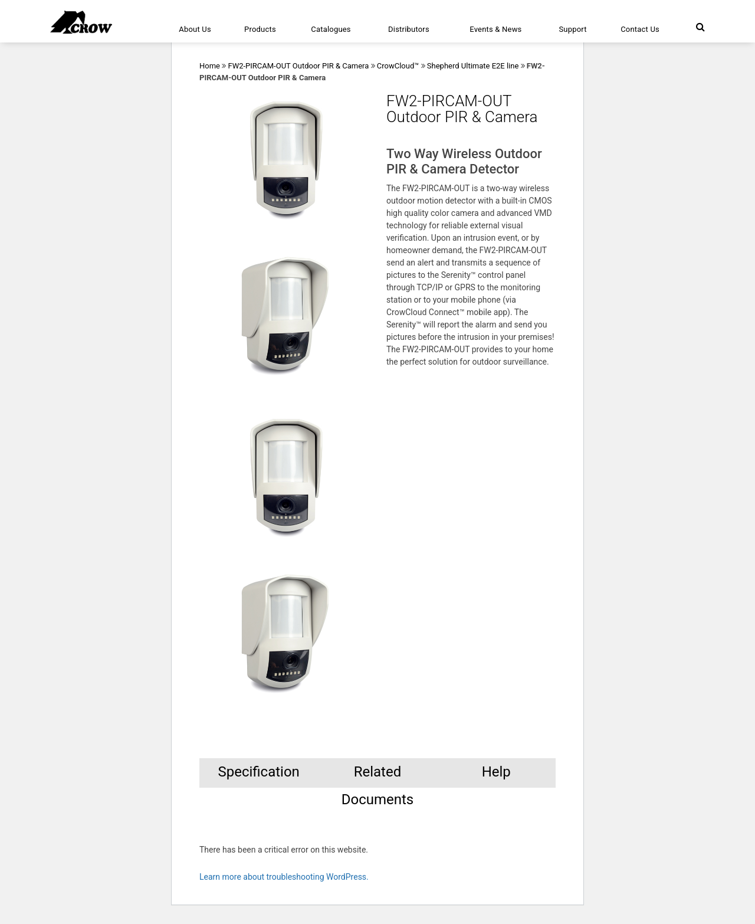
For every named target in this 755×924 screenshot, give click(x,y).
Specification (258, 772)
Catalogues (331, 29)
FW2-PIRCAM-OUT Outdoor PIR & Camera (298, 65)
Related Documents (378, 776)
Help (496, 772)
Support (572, 29)
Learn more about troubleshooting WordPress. (284, 877)
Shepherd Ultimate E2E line (473, 65)
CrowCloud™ (398, 65)
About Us (195, 29)
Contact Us (640, 29)
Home (209, 65)
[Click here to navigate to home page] (81, 22)
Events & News (495, 29)
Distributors (408, 29)
